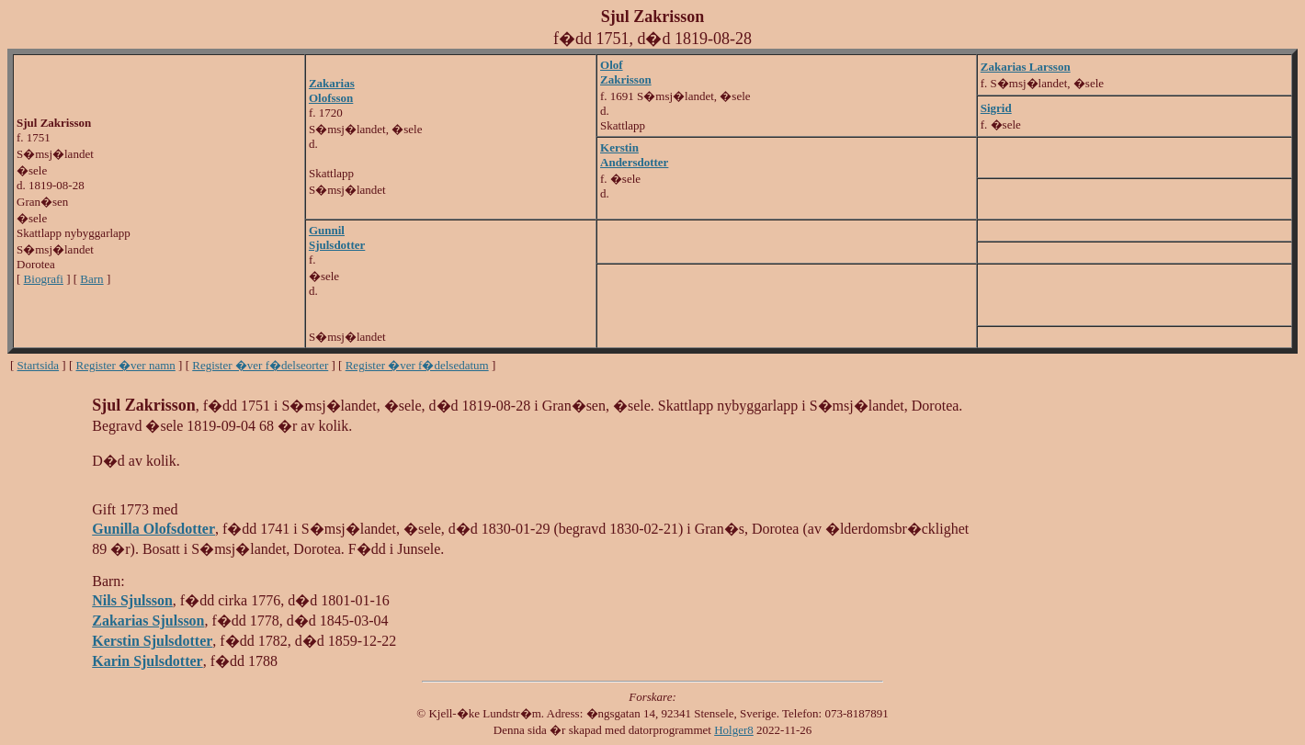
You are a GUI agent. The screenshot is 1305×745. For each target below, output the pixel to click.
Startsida (38, 365)
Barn (91, 279)
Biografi (43, 279)
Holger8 (734, 730)
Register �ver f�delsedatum (417, 365)
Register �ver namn (126, 365)
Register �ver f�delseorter (260, 365)
